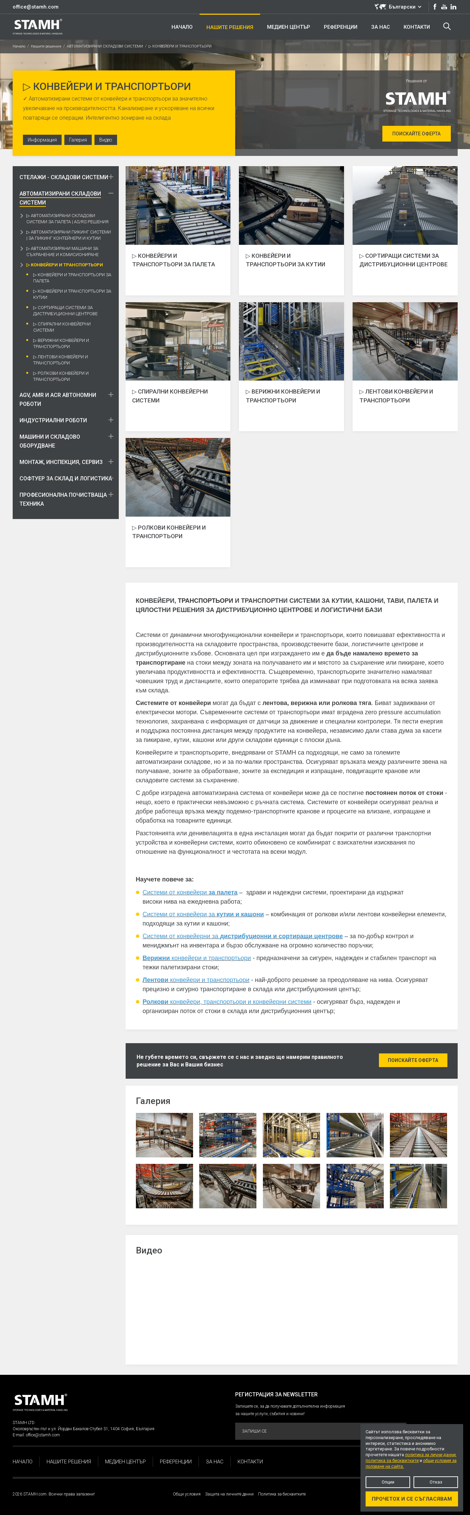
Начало (19, 46)
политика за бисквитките (392, 1460)
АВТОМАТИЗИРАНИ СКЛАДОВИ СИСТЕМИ (105, 46)
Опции (388, 1482)
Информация (43, 140)
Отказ (436, 1482)
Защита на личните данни (229, 1494)
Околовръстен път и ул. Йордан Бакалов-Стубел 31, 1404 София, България (83, 1428)
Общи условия (187, 1494)
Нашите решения (46, 46)
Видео (108, 140)
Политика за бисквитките (282, 1494)
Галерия (79, 140)
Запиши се (320, 1431)
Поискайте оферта (416, 133)
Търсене (447, 26)
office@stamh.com (36, 7)
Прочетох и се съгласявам (412, 1499)
